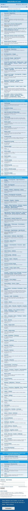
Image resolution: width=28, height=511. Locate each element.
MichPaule (11, 25)
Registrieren (9, 479)
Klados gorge (7, 121)
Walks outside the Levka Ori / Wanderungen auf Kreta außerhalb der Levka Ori (15, 29)
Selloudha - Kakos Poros (10, 240)
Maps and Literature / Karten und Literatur (14, 35)
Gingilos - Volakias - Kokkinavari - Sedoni (14, 189)
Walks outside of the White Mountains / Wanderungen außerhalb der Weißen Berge (14, 454)
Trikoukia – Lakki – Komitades (11, 296)
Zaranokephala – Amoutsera (10, 364)
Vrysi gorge (7, 405)
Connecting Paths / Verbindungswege (14, 177)
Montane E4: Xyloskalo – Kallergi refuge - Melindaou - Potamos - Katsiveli (14, 81)
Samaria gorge (7, 126)
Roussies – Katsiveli (9, 340)
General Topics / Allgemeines (14, 11)
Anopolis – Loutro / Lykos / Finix (11, 267)
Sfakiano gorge (7, 146)
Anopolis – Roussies (9, 359)
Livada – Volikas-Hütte (9, 330)
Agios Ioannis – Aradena (10, 250)
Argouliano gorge (8, 172)
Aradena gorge (7, 136)
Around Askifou (8, 443)
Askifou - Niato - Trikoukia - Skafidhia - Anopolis (15, 305)
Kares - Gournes (8, 319)
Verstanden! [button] (8, 508)
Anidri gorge (7, 103)
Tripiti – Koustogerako (9, 184)
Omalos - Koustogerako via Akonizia (12, 194)
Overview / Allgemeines (9, 13)
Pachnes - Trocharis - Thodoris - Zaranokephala (15, 369)
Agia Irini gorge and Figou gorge (11, 112)
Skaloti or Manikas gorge (10, 168)
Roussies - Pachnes (9, 350)
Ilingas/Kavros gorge (9, 141)
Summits (6, 355)
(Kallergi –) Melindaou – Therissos (12, 382)
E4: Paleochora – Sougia (10, 54)
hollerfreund (16, 25)
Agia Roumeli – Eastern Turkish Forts (13, 218)
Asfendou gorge (8, 160)
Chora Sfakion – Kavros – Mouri (11, 283)
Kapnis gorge (7, 156)
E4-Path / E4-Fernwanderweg (14, 47)
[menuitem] (3, 4)
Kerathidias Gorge (8, 108)
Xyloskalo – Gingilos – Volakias (11, 200)
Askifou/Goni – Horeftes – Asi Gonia (12, 409)
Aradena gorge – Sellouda (10, 254)
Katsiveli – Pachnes (8, 345)
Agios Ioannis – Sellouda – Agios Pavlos (13, 236)
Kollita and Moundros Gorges (11, 456)
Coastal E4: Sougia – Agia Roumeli (12, 58)
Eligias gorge (7, 131)
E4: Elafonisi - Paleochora (10, 49)
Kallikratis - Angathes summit (11, 429)
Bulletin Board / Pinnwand (10, 41)
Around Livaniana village (10, 263)
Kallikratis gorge (8, 164)
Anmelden (2, 479)
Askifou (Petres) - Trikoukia (10, 425)
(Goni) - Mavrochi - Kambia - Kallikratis (13, 433)
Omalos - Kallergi (8, 395)
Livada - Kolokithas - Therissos (11, 335)
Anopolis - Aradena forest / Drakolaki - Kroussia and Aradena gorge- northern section (15, 273)
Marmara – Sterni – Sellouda (10, 258)
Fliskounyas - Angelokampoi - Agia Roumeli (14, 230)
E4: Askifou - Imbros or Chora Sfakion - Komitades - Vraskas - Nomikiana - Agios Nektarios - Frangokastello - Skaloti (13, 95)
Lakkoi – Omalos (8, 391)
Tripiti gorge (7, 117)
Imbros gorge (7, 151)
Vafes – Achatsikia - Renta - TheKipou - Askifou (15, 315)
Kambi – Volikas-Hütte (9, 324)
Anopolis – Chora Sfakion (10, 279)
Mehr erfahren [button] (10, 504)
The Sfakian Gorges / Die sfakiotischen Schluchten (14, 101)
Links (5, 473)
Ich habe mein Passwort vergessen (6, 486)
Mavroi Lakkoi (7, 373)
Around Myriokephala (9, 447)
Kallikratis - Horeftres (9, 421)
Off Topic (6, 468)
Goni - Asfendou (8, 438)
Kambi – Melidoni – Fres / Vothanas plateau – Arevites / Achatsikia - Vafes (14, 310)
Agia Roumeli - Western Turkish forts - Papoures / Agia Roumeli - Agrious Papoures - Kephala (15, 213)
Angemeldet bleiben (23, 486)
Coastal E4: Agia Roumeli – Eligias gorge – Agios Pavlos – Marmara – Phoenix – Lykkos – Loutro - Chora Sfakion (15, 63)
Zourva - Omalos (8, 400)
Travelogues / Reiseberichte (10, 464)
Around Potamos (8, 378)
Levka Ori (6, 18)
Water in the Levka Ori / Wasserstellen (13, 23)
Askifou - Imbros (8, 301)
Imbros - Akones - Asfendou (10, 413)
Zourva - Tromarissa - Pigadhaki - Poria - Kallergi (15, 387)
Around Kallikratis (8, 418)
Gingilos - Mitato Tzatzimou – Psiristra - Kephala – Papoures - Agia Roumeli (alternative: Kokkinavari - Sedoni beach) (15, 206)
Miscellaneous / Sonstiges (14, 461)
